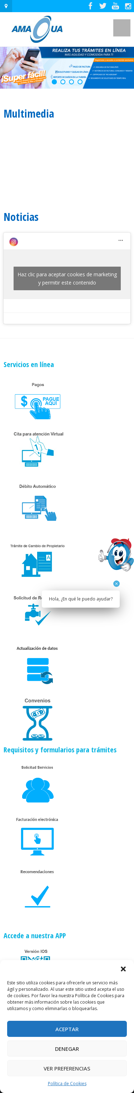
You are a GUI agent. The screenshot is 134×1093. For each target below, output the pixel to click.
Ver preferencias (67, 1068)
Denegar (67, 1048)
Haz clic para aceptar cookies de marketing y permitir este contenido (67, 278)
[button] (123, 969)
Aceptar (67, 1029)
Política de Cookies (67, 1083)
